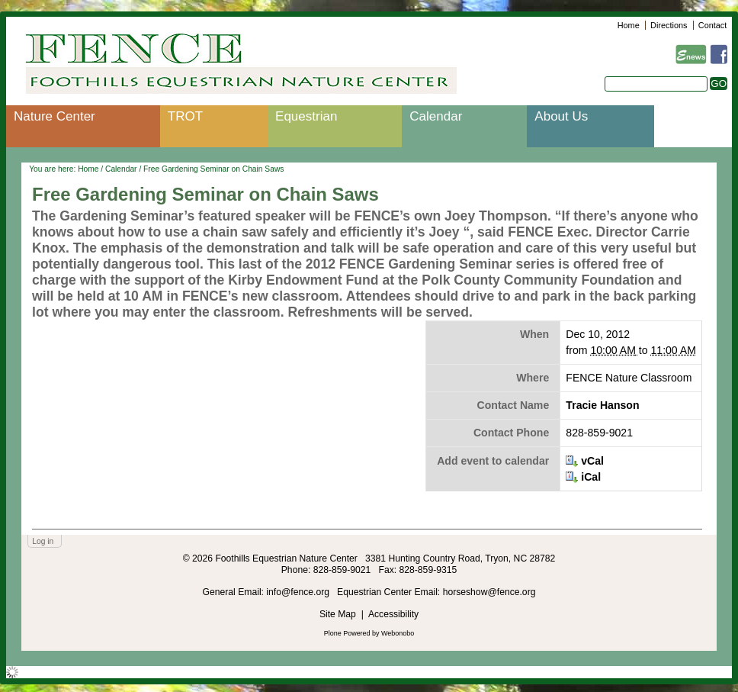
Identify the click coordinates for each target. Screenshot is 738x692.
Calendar (435, 116)
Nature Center (54, 116)
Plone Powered (347, 633)
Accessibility (393, 614)
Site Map (337, 614)
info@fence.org (299, 592)
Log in (42, 541)
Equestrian (306, 116)
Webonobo (397, 633)
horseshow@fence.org (489, 592)
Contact (712, 25)
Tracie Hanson (602, 405)
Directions (668, 25)
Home (629, 25)
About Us (561, 116)
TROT (185, 116)
